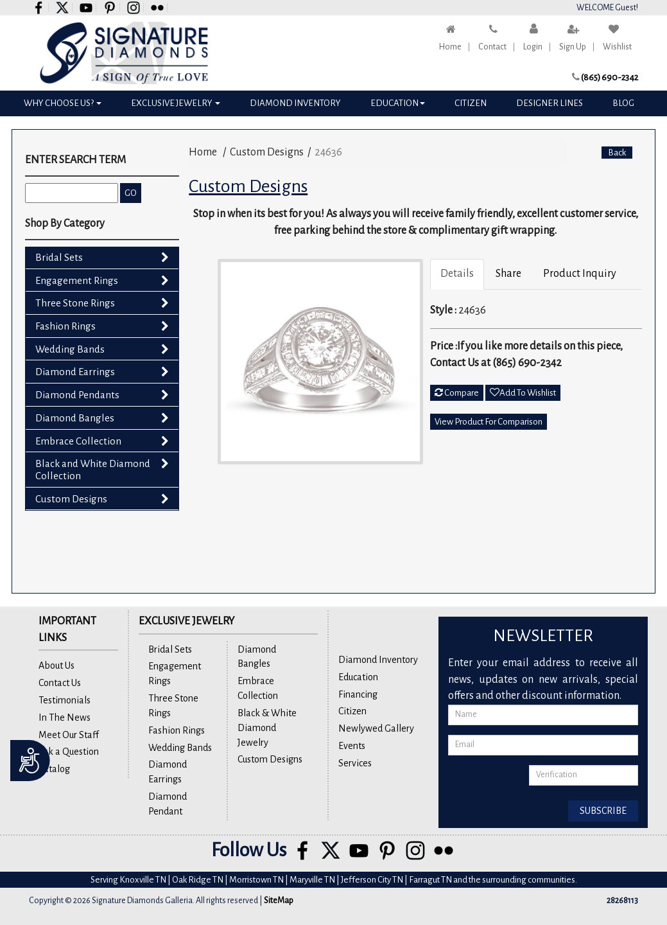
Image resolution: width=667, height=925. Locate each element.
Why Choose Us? (62, 103)
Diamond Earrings (75, 371)
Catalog (54, 769)
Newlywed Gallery (376, 728)
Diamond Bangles (74, 417)
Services (355, 763)
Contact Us (60, 683)
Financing (357, 694)
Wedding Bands (70, 349)
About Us (56, 665)
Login (532, 46)
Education (397, 103)
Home (450, 46)
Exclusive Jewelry (175, 103)
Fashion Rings (65, 326)
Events (351, 746)
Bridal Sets (59, 257)
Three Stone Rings (75, 302)
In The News (65, 717)
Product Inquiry (579, 273)
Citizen (471, 103)
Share (508, 273)
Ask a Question (69, 751)
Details (457, 273)
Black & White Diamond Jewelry (267, 728)
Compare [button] (457, 392)
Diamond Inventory (295, 103)
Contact (492, 46)
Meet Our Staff (69, 735)
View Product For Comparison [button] (488, 422)
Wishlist (617, 46)
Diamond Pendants (77, 394)
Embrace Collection (78, 441)
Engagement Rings (76, 280)
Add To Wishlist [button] (523, 392)
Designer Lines (549, 103)
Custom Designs (71, 498)
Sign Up (572, 46)
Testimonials (65, 700)
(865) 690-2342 (609, 77)
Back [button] (617, 152)
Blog (623, 103)
